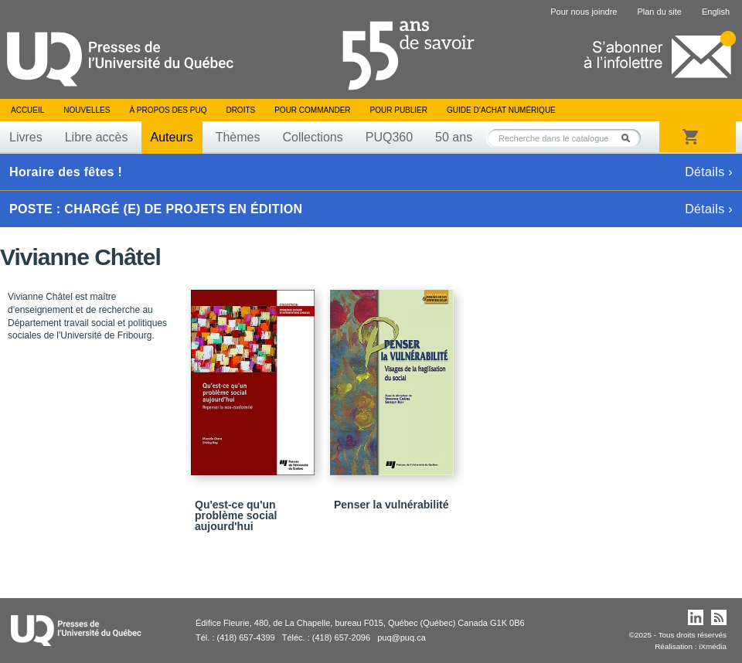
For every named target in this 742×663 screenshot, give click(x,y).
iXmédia (713, 646)
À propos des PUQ (167, 110)
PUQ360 (389, 137)
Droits (240, 110)
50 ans (453, 137)
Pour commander (312, 110)
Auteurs (172, 137)
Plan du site (659, 11)
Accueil (27, 110)
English (716, 11)
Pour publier (398, 110)
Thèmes (238, 137)
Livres (26, 137)
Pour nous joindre (583, 11)
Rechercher (630, 138)
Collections (312, 137)
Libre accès (96, 137)
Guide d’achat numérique (501, 110)
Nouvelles (86, 110)
